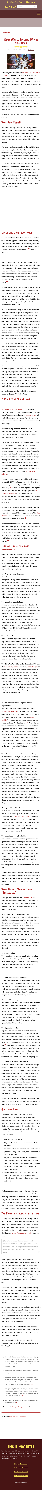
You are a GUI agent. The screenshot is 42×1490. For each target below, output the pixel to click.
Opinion (16, 1417)
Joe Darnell (31, 50)
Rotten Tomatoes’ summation (22, 1233)
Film (11, 1417)
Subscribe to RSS (21, 1476)
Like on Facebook (21, 1464)
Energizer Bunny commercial (20, 1407)
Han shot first (27, 898)
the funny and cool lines (20, 816)
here (30, 1384)
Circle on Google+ (21, 1472)
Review (23, 1417)
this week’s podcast (11, 667)
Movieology (30, 2)
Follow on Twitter (21, 1468)
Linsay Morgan (32, 667)
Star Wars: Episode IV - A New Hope (21, 41)
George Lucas (31, 415)
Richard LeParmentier (9, 711)
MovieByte (12, 14)
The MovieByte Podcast (16, 2)
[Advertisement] (21, 24)
